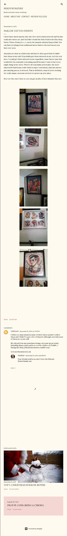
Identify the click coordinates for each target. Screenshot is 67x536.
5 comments (17, 509)
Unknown (15, 331)
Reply (13, 368)
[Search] (61, 3)
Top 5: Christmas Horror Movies (24, 484)
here (23, 42)
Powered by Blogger (33, 528)
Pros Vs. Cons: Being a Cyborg (25, 505)
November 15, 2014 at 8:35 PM (36, 355)
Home (6, 17)
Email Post (13, 319)
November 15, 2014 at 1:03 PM (30, 331)
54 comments (14, 489)
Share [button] (6, 319)
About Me (15, 17)
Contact (25, 17)
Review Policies (39, 17)
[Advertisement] (33, 424)
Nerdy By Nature (13, 8)
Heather (21, 355)
